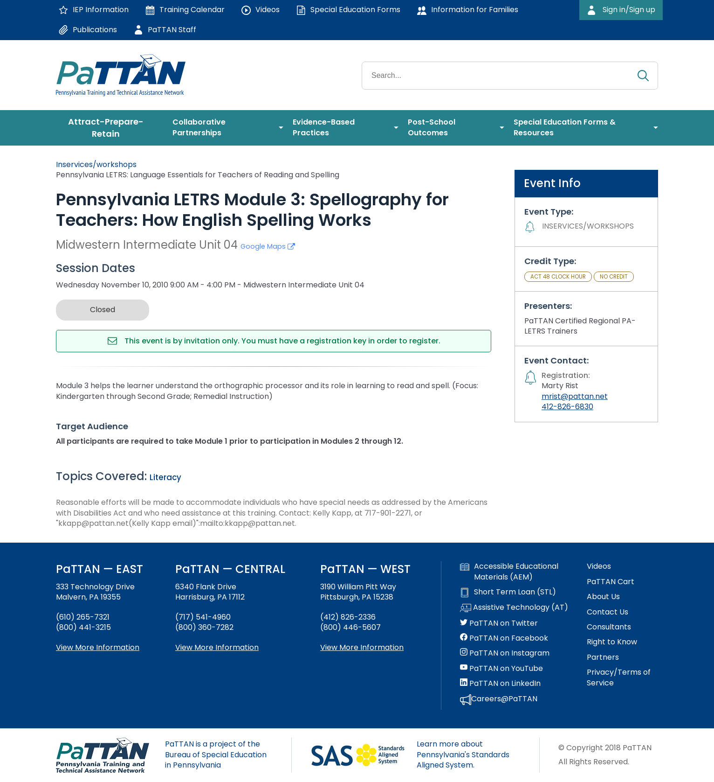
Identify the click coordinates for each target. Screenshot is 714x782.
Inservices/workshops (96, 164)
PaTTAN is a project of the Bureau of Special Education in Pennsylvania (216, 754)
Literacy (165, 477)
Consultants (609, 627)
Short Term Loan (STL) (508, 592)
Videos (599, 566)
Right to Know (612, 642)
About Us (603, 597)
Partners (603, 657)
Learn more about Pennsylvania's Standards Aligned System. (463, 754)
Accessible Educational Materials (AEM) (509, 571)
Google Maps (267, 246)
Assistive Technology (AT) (514, 608)
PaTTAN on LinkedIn (500, 683)
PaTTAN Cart (610, 582)
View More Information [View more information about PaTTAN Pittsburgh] (362, 647)
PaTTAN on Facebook (504, 638)
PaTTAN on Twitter (499, 623)
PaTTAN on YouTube (501, 668)
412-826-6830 (567, 406)
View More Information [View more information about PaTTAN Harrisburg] (217, 647)
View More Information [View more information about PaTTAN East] (97, 647)
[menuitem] (109, 128)
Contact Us (607, 612)
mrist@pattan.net (575, 396)
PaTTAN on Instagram (504, 653)
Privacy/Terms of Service (619, 677)
